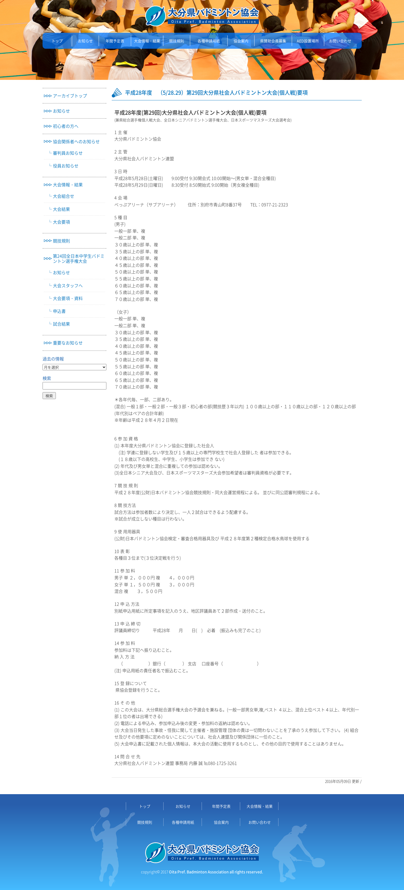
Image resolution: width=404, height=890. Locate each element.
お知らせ (85, 40)
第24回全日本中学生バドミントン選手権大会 (79, 258)
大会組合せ (63, 196)
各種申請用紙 (209, 40)
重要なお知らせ (68, 342)
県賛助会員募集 (273, 40)
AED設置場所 (308, 40)
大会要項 (61, 221)
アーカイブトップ (70, 95)
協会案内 (241, 40)
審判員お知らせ (68, 152)
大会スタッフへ (68, 285)
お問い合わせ (340, 40)
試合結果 (61, 323)
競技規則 (176, 40)
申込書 (59, 311)
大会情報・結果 (147, 40)
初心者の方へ (65, 126)
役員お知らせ (65, 165)
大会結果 (61, 209)
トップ (57, 40)
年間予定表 (115, 40)
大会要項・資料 (68, 298)
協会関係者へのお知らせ (76, 141)
